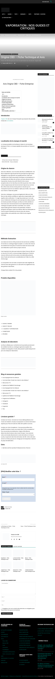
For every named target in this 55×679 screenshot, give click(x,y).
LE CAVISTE (21, 664)
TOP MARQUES (4, 634)
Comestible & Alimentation (9, 651)
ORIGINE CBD (7, 508)
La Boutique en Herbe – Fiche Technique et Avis (8, 527)
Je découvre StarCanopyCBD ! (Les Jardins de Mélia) (47, 127)
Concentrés (5, 647)
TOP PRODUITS (4, 636)
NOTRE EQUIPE (42, 212)
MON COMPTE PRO (43, 193)
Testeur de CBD (6, 63)
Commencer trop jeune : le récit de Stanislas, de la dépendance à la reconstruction (45, 656)
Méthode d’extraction (7, 101)
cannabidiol (10, 120)
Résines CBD (5, 643)
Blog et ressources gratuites (8, 106)
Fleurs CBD (5, 641)
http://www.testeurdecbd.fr (16, 536)
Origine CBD (4, 119)
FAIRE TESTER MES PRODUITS (45, 197)
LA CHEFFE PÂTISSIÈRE (24, 662)
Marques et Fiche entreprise (10, 35)
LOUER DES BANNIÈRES (44, 203)
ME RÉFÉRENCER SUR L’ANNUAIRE (27, 638)
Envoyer (6, 498)
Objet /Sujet (5, 492)
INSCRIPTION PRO (43, 190)
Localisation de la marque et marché (11, 97)
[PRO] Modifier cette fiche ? (8, 111)
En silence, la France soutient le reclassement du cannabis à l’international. (46, 665)
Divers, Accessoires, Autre (8, 654)
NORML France (43, 641)
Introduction (5, 96)
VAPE (2, 656)
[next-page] (4, 574)
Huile (4, 645)
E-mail (4, 483)
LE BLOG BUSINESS (43, 195)
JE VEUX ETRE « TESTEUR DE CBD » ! (46, 631)
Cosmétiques (6, 649)
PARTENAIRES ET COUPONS (7, 658)
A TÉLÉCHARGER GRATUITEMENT (45, 628)
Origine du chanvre (6, 99)
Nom (4, 477)
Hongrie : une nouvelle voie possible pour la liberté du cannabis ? (45, 646)
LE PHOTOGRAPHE (23, 660)
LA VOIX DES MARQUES (44, 206)
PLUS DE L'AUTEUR (17, 546)
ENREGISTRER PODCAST (44, 208)
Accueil (2, 35)
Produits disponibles (7, 102)
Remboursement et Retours (32, 676)
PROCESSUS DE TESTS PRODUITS (46, 210)
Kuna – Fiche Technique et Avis (28, 526)
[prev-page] (2, 574)
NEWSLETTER (4, 662)
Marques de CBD (21, 35)
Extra (3, 109)
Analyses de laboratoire (8, 104)
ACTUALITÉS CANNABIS (6, 630)
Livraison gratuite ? (6, 107)
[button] (47, 1)
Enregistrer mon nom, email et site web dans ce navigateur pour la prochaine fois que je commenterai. (18, 609)
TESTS (2, 638)
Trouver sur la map (8, 506)
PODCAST (3, 660)
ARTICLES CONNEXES (7, 546)
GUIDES (3, 632)
